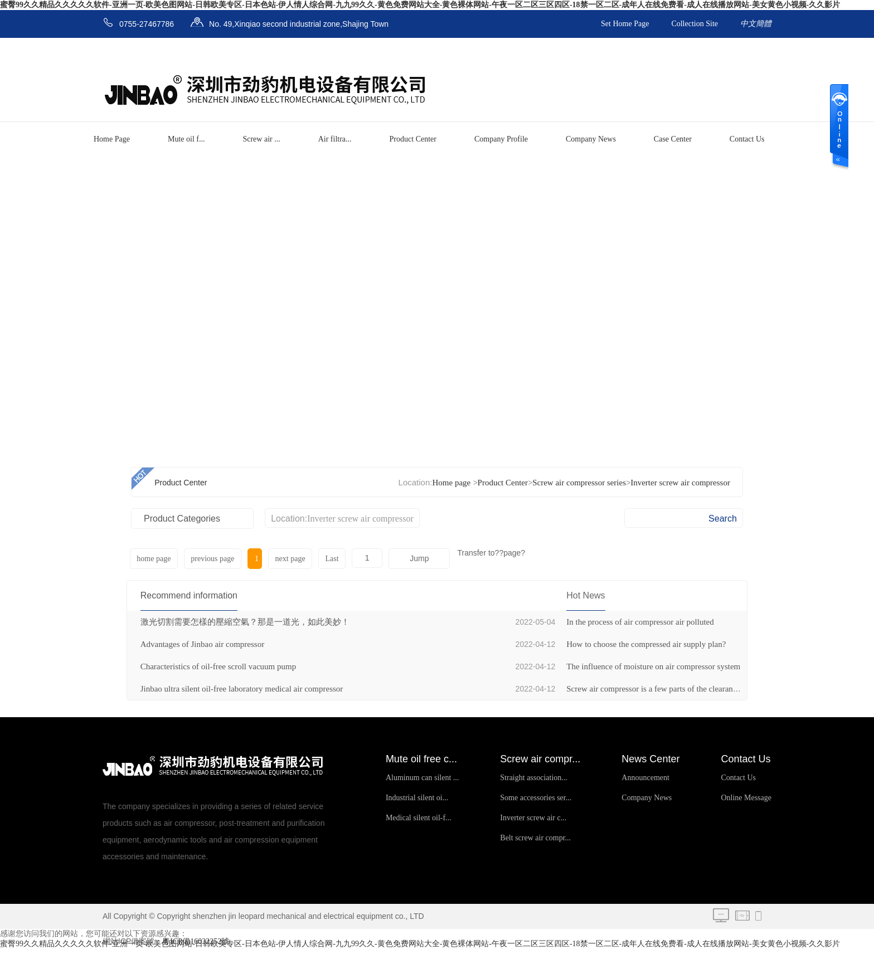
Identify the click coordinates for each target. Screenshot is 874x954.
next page (288, 558)
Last (329, 558)
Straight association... (533, 777)
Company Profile (501, 139)
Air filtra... (335, 139)
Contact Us (747, 139)
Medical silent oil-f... (418, 818)
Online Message (746, 798)
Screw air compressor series (579, 482)
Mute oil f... (186, 139)
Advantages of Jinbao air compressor (202, 644)
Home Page (112, 139)
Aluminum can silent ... (422, 777)
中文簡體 (755, 24)
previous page (212, 558)
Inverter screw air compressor (680, 482)
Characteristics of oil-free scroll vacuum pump (218, 666)
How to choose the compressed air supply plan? (646, 644)
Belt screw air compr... (535, 838)
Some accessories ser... (535, 798)
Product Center (413, 139)
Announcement (645, 777)
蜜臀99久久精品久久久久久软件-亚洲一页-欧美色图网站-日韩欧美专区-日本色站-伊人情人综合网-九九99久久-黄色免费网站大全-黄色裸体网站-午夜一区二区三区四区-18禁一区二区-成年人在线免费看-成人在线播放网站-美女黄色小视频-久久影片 (420, 5)
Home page (451, 482)
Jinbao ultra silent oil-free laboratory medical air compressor (241, 688)
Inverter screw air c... (533, 818)
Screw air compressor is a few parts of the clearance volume (667, 688)
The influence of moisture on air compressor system (653, 666)
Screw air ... (261, 139)
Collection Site (694, 24)
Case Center (673, 139)
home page (154, 558)
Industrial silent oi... (417, 798)
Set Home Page (625, 24)
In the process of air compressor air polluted (640, 621)
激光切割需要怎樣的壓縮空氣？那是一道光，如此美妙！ (244, 621)
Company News (591, 139)
